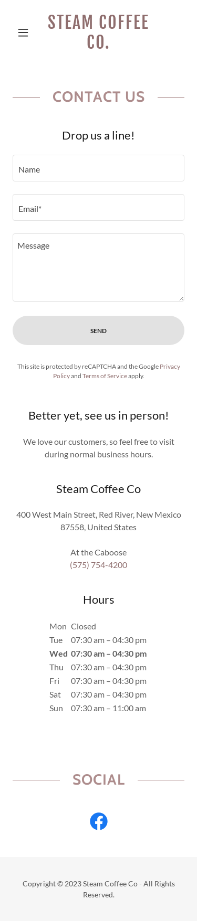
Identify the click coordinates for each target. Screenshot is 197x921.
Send (98, 331)
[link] (98, 33)
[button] (25, 32)
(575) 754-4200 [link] (98, 565)
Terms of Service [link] (104, 376)
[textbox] (98, 168)
